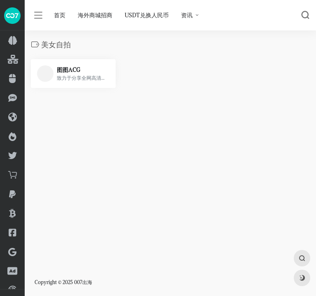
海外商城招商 (95, 15)
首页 (59, 15)
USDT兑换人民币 (147, 15)
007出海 (83, 282)
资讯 (187, 15)
